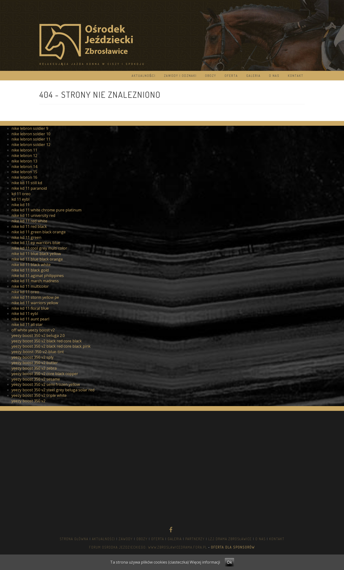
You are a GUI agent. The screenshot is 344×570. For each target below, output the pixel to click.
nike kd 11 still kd (26, 182)
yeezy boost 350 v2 (28, 400)
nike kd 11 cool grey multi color (39, 248)
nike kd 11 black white (31, 264)
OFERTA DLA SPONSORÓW (232, 547)
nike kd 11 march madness (35, 280)
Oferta (231, 75)
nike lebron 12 (24, 155)
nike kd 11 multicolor (30, 286)
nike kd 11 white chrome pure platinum (46, 210)
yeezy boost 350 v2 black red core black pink (51, 346)
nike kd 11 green (26, 237)
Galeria (253, 75)
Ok (229, 562)
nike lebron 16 (24, 177)
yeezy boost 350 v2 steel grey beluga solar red (52, 389)
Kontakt (295, 75)
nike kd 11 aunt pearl (30, 319)
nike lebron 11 (24, 150)
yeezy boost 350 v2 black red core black (46, 341)
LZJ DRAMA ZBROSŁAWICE (230, 539)
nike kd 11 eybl (24, 313)
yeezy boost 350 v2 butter (34, 362)
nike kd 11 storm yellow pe (35, 297)
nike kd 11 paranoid (29, 188)
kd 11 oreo (21, 193)
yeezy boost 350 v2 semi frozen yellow (45, 384)
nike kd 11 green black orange (38, 232)
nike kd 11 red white (29, 221)
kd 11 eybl (20, 199)
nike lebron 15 (24, 171)
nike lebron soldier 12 (30, 144)
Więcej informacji (205, 562)
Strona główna (74, 539)
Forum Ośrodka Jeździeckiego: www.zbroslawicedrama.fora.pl (148, 547)
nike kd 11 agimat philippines (37, 275)
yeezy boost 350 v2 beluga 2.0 (38, 335)
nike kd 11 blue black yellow (36, 253)
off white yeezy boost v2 (33, 330)
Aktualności (144, 75)
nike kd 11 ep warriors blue (35, 242)
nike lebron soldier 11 (30, 139)
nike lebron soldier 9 (29, 128)
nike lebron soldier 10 (30, 133)
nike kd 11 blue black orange (37, 259)
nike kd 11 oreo (25, 291)
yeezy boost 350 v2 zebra (34, 368)
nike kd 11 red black (29, 226)
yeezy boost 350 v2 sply (32, 357)
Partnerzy (195, 539)
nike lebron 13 (24, 161)
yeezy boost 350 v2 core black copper (44, 373)
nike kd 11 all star (27, 324)
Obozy (210, 75)
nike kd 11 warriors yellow (34, 302)
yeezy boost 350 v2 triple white (39, 395)
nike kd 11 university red (33, 215)
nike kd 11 (20, 204)
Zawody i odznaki (180, 75)
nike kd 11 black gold (30, 270)
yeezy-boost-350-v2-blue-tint (37, 351)
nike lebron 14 (24, 166)
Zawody (126, 539)
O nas (274, 75)
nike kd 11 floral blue (30, 308)
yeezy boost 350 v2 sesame (35, 379)
